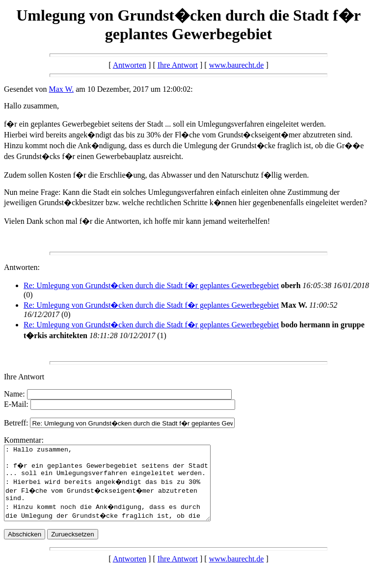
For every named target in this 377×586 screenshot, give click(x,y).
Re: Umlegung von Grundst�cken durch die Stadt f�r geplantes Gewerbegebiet (151, 285)
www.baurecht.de (236, 65)
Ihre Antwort (178, 65)
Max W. (61, 89)
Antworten (129, 65)
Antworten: (22, 267)
